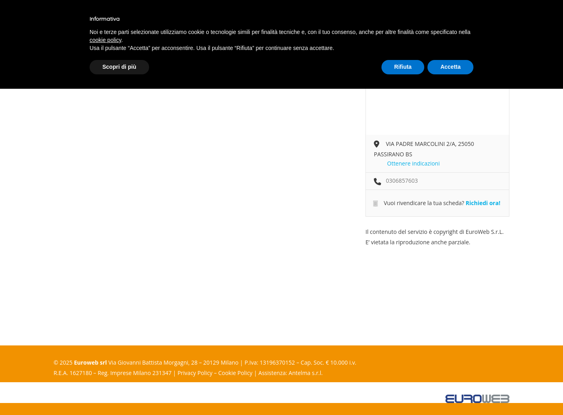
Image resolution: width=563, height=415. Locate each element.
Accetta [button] (450, 67)
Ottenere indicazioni (413, 163)
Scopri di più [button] (119, 67)
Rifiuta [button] (403, 67)
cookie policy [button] (105, 40)
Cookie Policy (235, 373)
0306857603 (402, 180)
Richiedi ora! (482, 203)
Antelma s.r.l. (306, 373)
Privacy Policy (195, 373)
